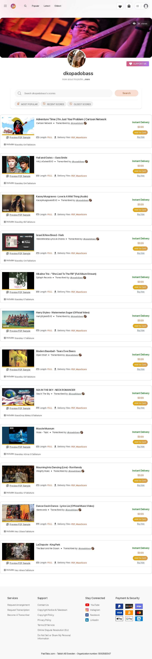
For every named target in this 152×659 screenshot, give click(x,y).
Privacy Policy (44, 619)
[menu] (5, 6)
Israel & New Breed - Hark (50, 234)
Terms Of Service (46, 624)
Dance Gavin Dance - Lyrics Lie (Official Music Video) (65, 505)
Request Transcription (18, 609)
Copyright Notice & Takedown (52, 609)
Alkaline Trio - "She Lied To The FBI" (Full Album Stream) (66, 273)
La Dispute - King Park (48, 544)
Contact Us (43, 604)
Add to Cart (140, 132)
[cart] (128, 6)
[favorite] (119, 6)
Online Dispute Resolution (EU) (53, 629)
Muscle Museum (45, 428)
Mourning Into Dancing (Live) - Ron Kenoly (59, 466)
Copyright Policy (46, 614)
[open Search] (25, 6)
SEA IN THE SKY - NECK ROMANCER (55, 389)
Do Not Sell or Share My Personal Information (54, 636)
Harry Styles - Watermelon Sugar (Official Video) (63, 312)
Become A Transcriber (18, 614)
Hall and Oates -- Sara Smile (51, 157)
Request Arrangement (18, 604)
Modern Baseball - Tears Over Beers (55, 350)
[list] (137, 6)
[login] (145, 6)
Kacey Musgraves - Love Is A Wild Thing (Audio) (62, 196)
